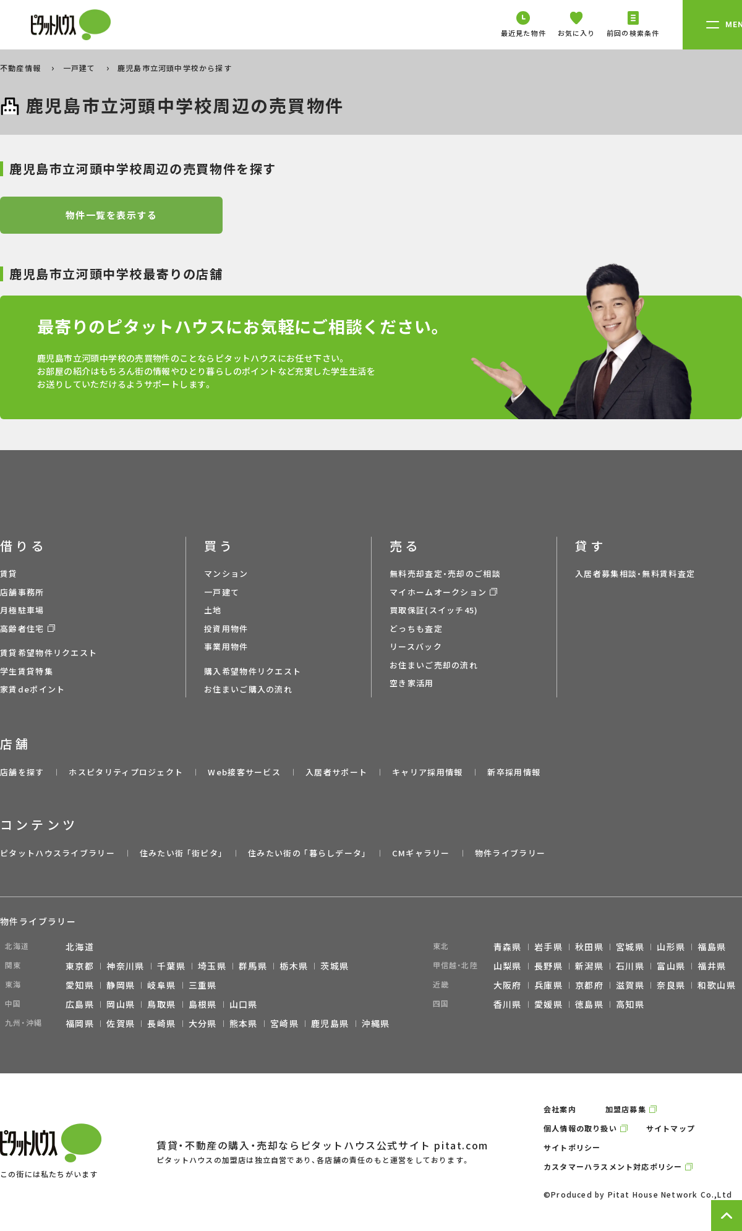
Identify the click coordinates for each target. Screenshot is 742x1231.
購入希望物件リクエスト (252, 671)
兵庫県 (548, 985)
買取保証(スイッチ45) (434, 610)
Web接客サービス (244, 772)
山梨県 (507, 966)
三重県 (203, 985)
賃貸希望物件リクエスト (48, 652)
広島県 (80, 1004)
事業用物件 (226, 646)
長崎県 (161, 1023)
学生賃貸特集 (26, 671)
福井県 (711, 966)
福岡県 (80, 1023)
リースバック (416, 646)
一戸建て (80, 67)
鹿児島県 (330, 1023)
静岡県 (120, 985)
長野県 (548, 966)
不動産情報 (21, 67)
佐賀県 (120, 1023)
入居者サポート (336, 772)
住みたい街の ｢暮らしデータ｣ (307, 853)
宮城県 (630, 946)
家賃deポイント (32, 689)
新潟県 (589, 966)
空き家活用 (412, 683)
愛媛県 (548, 1004)
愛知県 (80, 985)
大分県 (203, 1023)
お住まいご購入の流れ (248, 689)
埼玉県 (212, 966)
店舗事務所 (22, 592)
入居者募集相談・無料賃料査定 (635, 573)
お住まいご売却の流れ (434, 665)
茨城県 (334, 966)
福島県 (711, 946)
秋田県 (589, 946)
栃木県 (293, 966)
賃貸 (9, 573)
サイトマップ (670, 1128)
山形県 (671, 946)
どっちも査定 (416, 628)
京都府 (589, 985)
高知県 (630, 1004)
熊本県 (243, 1023)
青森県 (507, 946)
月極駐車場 (22, 610)
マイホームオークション (438, 592)
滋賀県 (630, 985)
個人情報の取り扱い (580, 1128)
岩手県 (548, 946)
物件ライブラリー (510, 853)
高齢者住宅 (22, 628)
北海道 (80, 946)
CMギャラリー (421, 853)
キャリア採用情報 (427, 772)
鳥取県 (161, 1004)
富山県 (671, 966)
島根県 (203, 1004)
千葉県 (171, 966)
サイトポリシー (572, 1147)
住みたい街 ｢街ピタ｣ (181, 853)
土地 (213, 610)
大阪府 (507, 985)
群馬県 (253, 966)
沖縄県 (376, 1023)
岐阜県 (161, 985)
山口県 (243, 1004)
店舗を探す (22, 772)
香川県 (507, 1004)
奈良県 (671, 985)
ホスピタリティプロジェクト (126, 772)
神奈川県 (125, 966)
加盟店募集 (625, 1109)
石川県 (630, 966)
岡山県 (120, 1004)
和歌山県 (716, 985)
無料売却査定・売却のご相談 (445, 573)
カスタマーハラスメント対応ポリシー (613, 1166)
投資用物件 (226, 628)
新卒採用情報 (513, 772)
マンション (226, 573)
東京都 (80, 966)
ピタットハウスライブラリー (57, 853)
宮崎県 (284, 1023)
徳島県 (589, 1004)
